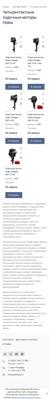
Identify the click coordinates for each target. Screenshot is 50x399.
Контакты (8, 340)
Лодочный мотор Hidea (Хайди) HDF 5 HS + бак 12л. (36, 62)
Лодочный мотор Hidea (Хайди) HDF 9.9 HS (36, 117)
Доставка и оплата (27, 340)
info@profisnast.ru (15, 375)
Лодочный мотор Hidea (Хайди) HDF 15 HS (13, 171)
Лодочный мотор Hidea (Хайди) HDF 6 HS (13, 117)
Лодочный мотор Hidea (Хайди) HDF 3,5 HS (13, 60)
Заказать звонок (16, 363)
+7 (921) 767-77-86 (18, 360)
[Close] (46, 393)
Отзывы (7, 344)
